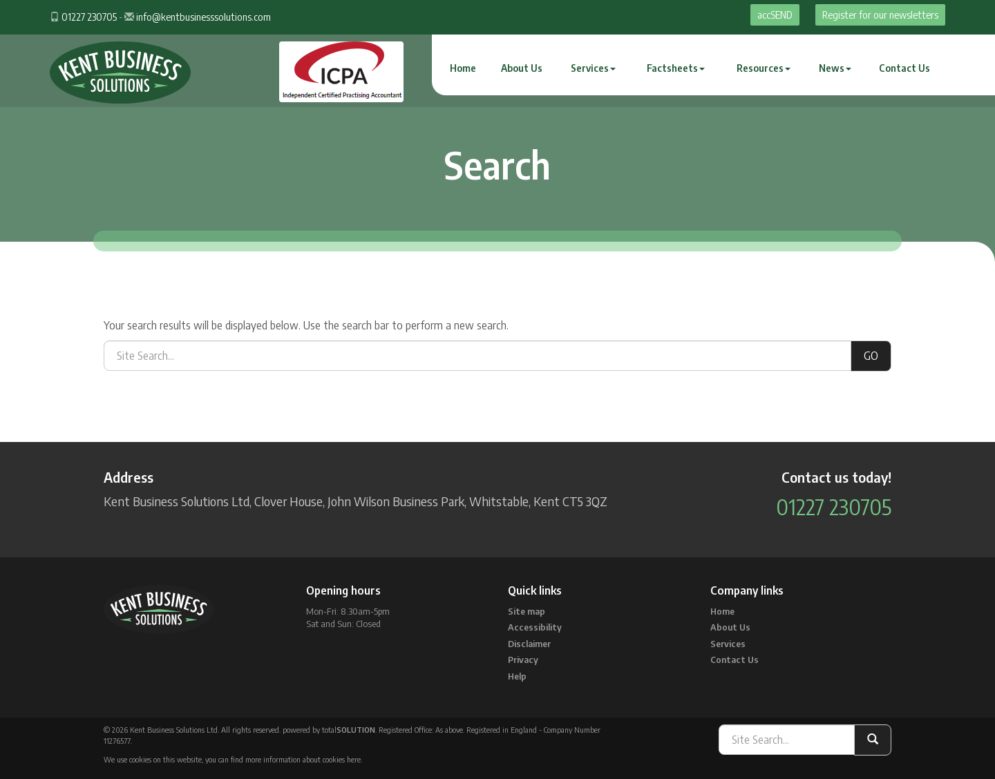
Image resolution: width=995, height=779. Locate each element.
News (835, 68)
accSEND (775, 15)
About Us (521, 68)
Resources (763, 68)
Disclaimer (529, 643)
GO (871, 356)
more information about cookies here (303, 759)
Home (463, 68)
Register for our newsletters (880, 15)
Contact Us (904, 68)
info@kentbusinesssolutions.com (203, 17)
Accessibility (535, 627)
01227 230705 (89, 17)
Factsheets (676, 68)
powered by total (329, 729)
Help (517, 676)
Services (593, 68)
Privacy (523, 659)
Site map (526, 611)
